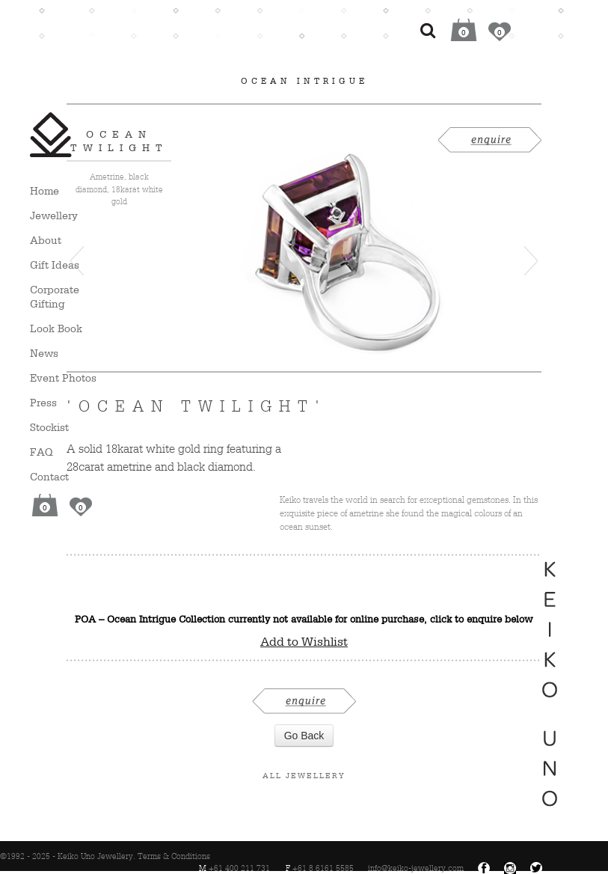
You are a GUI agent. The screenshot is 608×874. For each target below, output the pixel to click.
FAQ (41, 451)
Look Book (56, 328)
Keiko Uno (51, 134)
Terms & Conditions (174, 856)
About (45, 239)
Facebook (484, 868)
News (44, 352)
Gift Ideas (54, 264)
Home (44, 190)
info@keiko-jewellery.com (416, 868)
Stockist (49, 427)
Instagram (510, 868)
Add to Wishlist (304, 641)
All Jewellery (304, 775)
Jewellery (54, 215)
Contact (49, 476)
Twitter (536, 868)
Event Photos (63, 377)
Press (43, 402)
